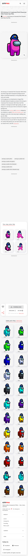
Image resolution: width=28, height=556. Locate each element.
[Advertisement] (14, 27)
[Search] (20, 3)
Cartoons (18, 110)
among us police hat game (8, 161)
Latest (5, 518)
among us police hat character (9, 164)
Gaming (11, 110)
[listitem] (6, 545)
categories (16, 123)
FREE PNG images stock (17, 112)
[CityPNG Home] (5, 3)
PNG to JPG (6, 525)
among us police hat (19, 158)
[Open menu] (24, 3)
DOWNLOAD (16, 307)
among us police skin (7, 166)
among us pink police (7, 158)
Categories (6, 521)
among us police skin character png (10, 169)
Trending (5, 523)
